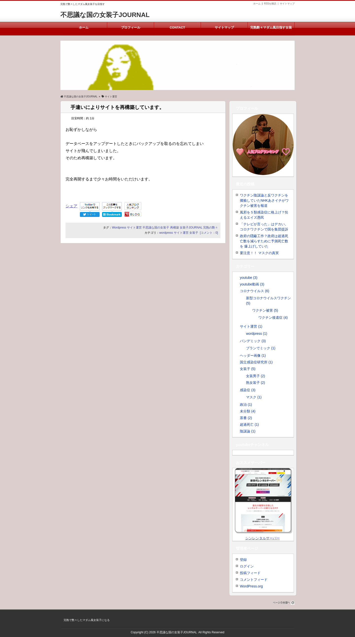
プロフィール (130, 27)
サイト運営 (134, 227)
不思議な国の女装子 (155, 227)
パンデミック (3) (253, 341)
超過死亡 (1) (249, 424)
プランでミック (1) (260, 348)
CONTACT (177, 27)
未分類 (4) (247, 411)
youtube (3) (248, 278)
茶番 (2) (246, 418)
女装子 (193, 232)
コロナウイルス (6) (254, 291)
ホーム (257, 3)
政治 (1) (246, 405)
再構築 (174, 227)
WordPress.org (251, 586)
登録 (243, 560)
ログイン (247, 566)
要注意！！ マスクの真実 (259, 253)
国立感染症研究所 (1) (256, 362)
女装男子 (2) (255, 376)
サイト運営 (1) (251, 326)
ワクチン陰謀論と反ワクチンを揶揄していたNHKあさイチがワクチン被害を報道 (264, 200)
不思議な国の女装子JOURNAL (105, 14)
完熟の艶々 (210, 227)
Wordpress (119, 227)
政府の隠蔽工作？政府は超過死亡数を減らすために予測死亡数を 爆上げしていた (264, 241)
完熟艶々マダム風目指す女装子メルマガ (271, 30)
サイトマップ (287, 3)
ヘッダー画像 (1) (253, 355)
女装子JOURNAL (191, 227)
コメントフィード (253, 580)
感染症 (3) (247, 390)
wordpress (166, 232)
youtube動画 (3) (252, 284)
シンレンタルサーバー (262, 538)
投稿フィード (250, 573)
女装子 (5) (247, 369)
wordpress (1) (256, 334)
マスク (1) (254, 397)
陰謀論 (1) (247, 431)
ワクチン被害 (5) (265, 310)
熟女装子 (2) (255, 383)
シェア (71, 206)
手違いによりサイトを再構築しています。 (117, 107)
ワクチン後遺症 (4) (273, 317)
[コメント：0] (209, 232)
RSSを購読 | (272, 3)
